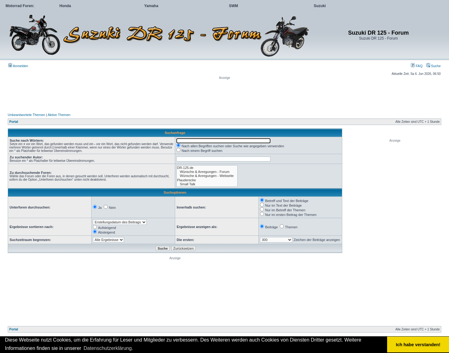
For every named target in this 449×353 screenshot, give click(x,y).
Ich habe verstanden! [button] (418, 344)
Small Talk (207, 184)
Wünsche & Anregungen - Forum (207, 172)
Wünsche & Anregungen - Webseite (207, 176)
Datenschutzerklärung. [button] (108, 348)
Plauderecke (207, 180)
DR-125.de (207, 168)
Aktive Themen (59, 115)
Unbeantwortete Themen (26, 115)
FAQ (416, 66)
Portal (13, 121)
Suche (433, 66)
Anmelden (18, 66)
